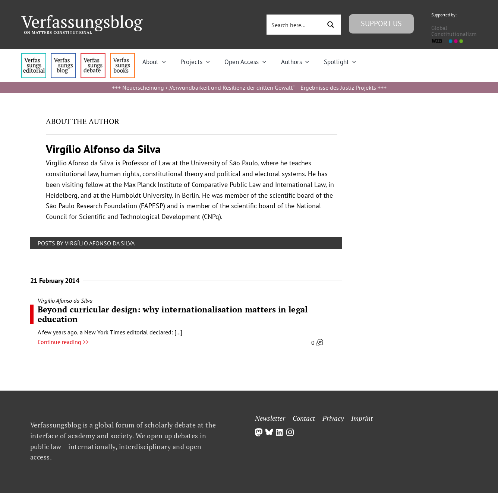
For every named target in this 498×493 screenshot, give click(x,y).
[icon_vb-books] (122, 56)
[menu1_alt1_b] (63, 56)
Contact (304, 418)
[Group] (82, 18)
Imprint (362, 418)
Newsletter (270, 418)
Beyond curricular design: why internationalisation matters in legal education (173, 314)
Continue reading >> (63, 342)
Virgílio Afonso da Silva (65, 300)
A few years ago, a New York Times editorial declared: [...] (110, 332)
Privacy (333, 418)
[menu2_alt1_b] (93, 56)
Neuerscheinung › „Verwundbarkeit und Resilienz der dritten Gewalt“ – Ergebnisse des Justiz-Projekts (249, 87)
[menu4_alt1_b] (33, 56)
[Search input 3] (294, 24)
